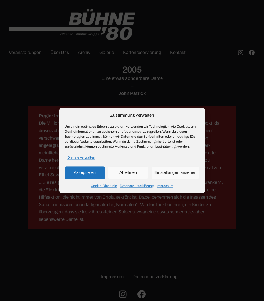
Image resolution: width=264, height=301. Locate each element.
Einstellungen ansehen (175, 172)
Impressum (165, 186)
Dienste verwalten (81, 157)
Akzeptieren (85, 172)
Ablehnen (128, 172)
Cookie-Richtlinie (104, 186)
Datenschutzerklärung (137, 186)
